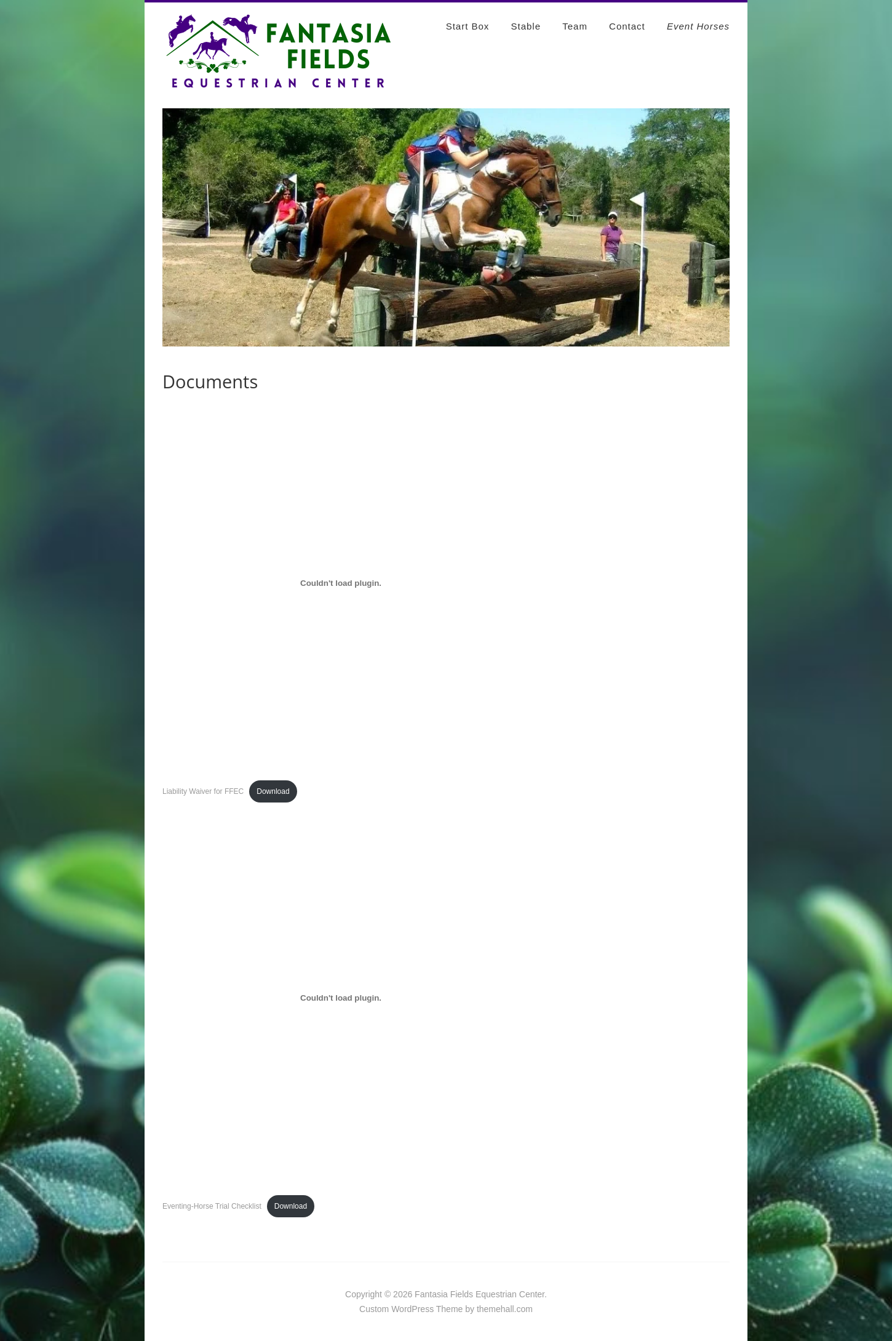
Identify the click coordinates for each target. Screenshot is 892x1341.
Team (574, 26)
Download (273, 791)
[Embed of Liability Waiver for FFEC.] (340, 583)
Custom (374, 1309)
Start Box (468, 26)
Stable (526, 26)
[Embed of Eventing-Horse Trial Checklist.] (340, 998)
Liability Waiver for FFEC (203, 791)
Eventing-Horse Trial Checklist (211, 1206)
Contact (627, 26)
